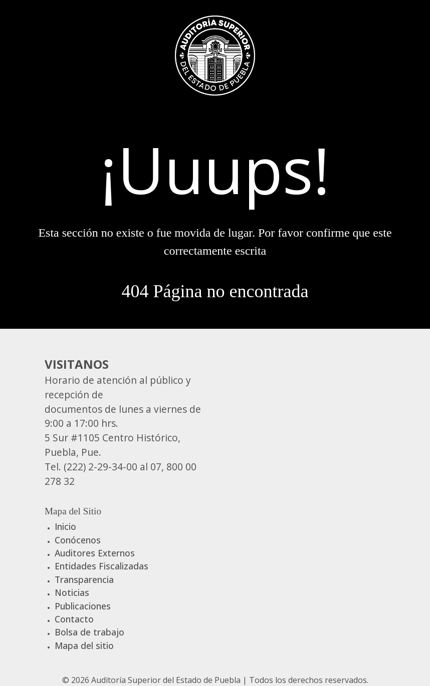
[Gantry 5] (215, 54)
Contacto (74, 619)
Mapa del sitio (84, 645)
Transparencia (84, 579)
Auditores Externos (95, 553)
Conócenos (78, 540)
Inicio (65, 526)
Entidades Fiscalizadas (101, 566)
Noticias (72, 592)
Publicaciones (83, 606)
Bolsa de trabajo (89, 632)
